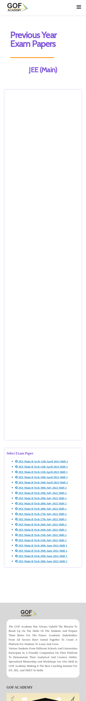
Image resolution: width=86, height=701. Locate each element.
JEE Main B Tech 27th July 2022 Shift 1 (41, 519)
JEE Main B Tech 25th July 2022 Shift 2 (41, 535)
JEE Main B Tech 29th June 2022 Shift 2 (41, 550)
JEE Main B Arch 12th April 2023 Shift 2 (41, 461)
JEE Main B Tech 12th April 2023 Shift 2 (41, 466)
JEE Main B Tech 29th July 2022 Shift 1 (41, 498)
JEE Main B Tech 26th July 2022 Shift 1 (41, 529)
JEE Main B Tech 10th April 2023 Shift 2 (41, 482)
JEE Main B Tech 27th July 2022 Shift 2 (41, 514)
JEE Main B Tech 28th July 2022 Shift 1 (41, 508)
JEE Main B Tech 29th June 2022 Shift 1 (41, 556)
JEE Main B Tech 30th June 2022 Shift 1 (41, 545)
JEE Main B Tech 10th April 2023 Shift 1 (41, 477)
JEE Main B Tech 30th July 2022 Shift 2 (41, 487)
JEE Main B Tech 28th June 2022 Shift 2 (41, 561)
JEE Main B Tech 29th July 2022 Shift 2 (41, 493)
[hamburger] (79, 7)
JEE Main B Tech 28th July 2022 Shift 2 (41, 503)
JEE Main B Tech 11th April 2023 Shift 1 (41, 472)
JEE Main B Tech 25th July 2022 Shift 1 (41, 540)
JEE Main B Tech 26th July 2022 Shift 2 (41, 524)
